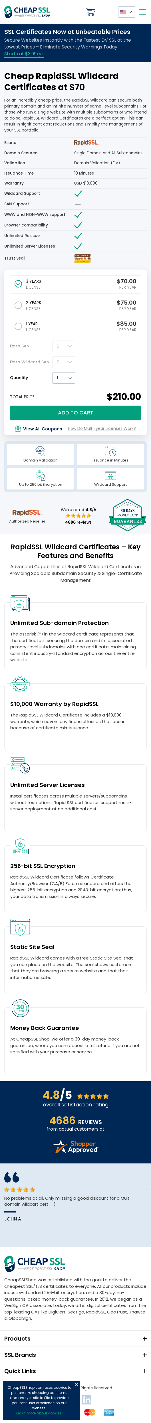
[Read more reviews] (75, 1152)
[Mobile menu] (142, 12)
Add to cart (75, 412)
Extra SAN (19, 346)
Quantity (19, 377)
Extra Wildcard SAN (29, 362)
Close (76, 1384)
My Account (106, 12)
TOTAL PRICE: (22, 397)
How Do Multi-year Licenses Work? (102, 428)
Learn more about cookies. (39, 1413)
